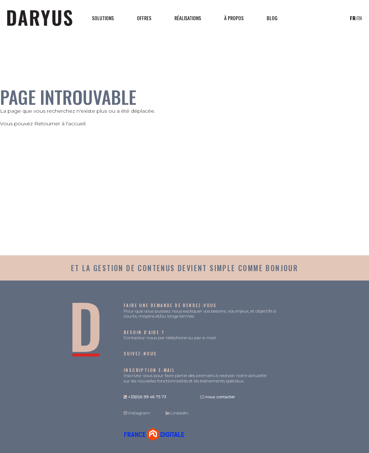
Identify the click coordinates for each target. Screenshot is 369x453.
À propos (234, 18)
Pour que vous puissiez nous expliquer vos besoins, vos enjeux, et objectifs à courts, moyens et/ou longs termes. (200, 311)
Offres (144, 18)
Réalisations (187, 18)
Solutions (103, 18)
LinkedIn (177, 413)
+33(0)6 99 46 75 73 (145, 397)
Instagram (137, 413)
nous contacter (217, 397)
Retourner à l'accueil (59, 123)
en (359, 18)
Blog (272, 18)
